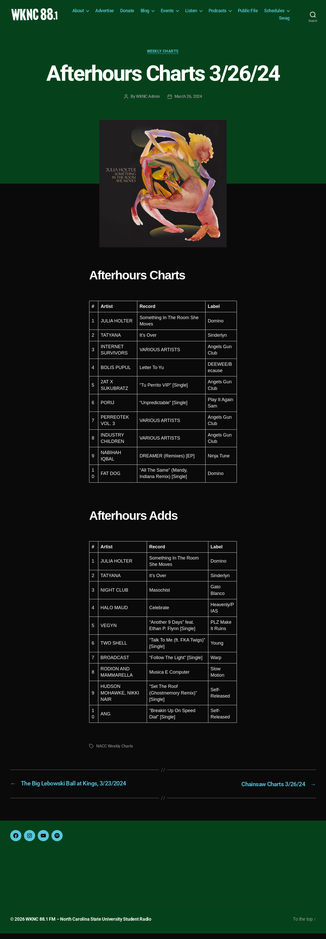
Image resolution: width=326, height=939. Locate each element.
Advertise (136, 13)
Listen (223, 13)
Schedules (257, 20)
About (110, 13)
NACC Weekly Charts (114, 752)
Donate (159, 13)
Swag (284, 20)
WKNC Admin (148, 102)
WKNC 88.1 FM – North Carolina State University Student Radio (88, 924)
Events (198, 13)
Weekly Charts (163, 57)
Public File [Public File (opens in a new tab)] (279, 13)
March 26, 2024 (188, 102)
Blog (176, 13)
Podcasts (249, 13)
